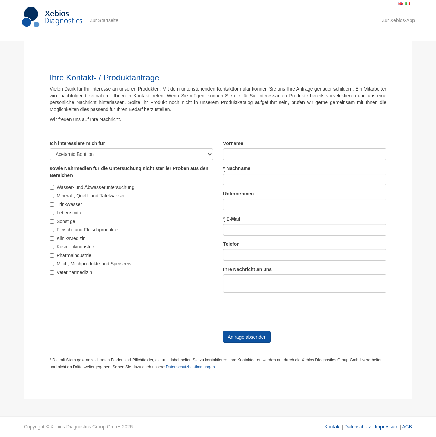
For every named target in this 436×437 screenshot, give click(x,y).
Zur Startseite (104, 20)
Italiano (407, 3)
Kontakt (332, 427)
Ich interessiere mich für (77, 143)
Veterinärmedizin (71, 272)
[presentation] (275, 311)
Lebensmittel (66, 212)
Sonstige (62, 221)
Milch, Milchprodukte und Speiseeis (90, 263)
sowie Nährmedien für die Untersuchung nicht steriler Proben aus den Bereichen (129, 172)
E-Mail (231, 219)
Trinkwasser (66, 204)
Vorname (233, 143)
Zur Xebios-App (397, 20)
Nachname (236, 169)
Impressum (387, 427)
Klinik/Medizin (68, 238)
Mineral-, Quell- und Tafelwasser (87, 195)
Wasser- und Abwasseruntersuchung (92, 187)
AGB (407, 427)
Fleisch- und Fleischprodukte (84, 229)
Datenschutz (357, 427)
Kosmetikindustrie (72, 246)
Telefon (231, 244)
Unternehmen (238, 193)
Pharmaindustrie (70, 255)
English (400, 3)
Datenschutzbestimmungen (190, 367)
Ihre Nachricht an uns (247, 269)
